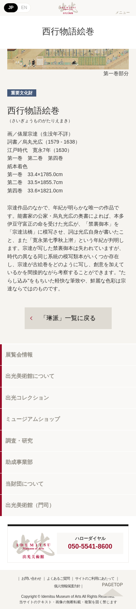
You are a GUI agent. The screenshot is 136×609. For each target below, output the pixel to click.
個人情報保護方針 (67, 586)
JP (11, 7)
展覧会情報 (19, 355)
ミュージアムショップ (32, 419)
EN (24, 7)
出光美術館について (29, 376)
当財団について (24, 484)
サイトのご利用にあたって (94, 578)
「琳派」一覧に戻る (68, 318)
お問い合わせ (31, 578)
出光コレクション (27, 398)
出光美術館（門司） (29, 505)
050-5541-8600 (90, 546)
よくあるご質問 (58, 578)
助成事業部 (19, 462)
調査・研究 (19, 441)
